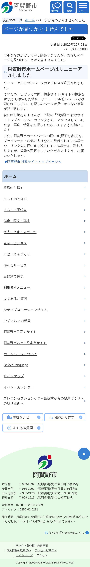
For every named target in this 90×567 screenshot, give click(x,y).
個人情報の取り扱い (19, 550)
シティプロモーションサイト (25, 310)
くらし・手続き (15, 210)
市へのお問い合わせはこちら (66, 532)
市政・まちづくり (17, 254)
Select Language (16, 365)
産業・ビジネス (15, 243)
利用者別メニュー (17, 287)
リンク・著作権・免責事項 (32, 545)
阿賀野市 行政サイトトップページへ (34, 162)
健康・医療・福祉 (17, 221)
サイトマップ (14, 376)
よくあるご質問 (15, 298)
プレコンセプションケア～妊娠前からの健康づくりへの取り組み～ (44, 400)
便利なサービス (15, 265)
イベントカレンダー (19, 387)
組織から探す (13, 188)
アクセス (42, 555)
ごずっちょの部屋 (17, 321)
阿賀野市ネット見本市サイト (25, 343)
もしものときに (15, 199)
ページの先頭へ (84, 454)
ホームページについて (20, 354)
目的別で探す (13, 276)
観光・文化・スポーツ (20, 232)
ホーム (30, 20)
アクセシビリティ (46, 550)
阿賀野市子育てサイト (20, 332)
